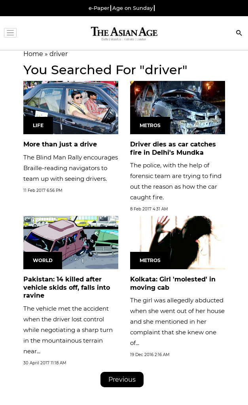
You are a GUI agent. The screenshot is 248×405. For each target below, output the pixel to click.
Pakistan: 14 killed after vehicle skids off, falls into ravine (66, 288)
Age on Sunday (132, 8)
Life (38, 125)
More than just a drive (60, 144)
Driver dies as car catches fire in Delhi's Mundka (173, 148)
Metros (150, 125)
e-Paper (99, 8)
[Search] (239, 34)
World (43, 260)
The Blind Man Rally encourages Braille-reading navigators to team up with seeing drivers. (70, 168)
